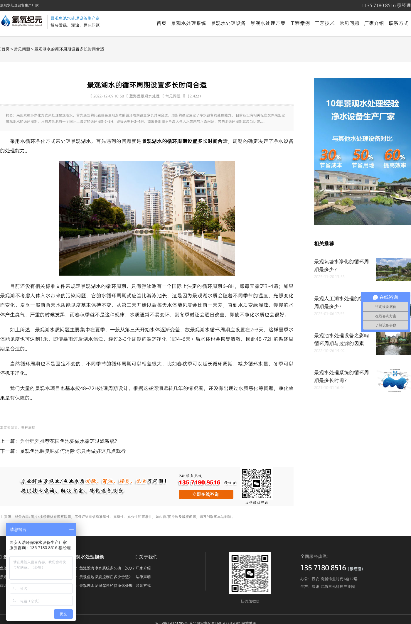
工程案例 (300, 23)
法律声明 (143, 576)
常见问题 (349, 23)
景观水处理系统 (188, 23)
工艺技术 (325, 23)
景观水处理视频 (87, 557)
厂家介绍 (374, 23)
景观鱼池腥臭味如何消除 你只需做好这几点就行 (73, 451)
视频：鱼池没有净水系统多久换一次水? (101, 568)
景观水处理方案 (267, 23)
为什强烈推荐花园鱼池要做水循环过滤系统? (68, 441)
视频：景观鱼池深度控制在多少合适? (99, 576)
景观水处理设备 (228, 23)
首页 (161, 23)
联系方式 (399, 23)
